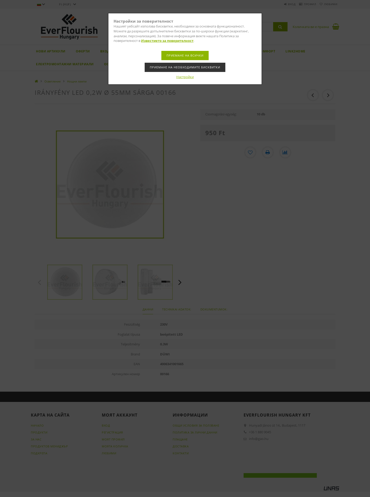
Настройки (185, 77)
